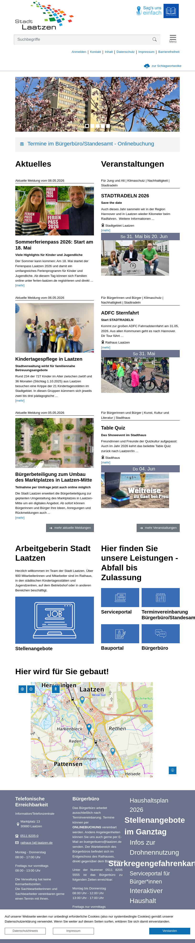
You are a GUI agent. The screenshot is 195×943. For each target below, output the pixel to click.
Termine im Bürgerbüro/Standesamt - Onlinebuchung (90, 143)
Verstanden (170, 931)
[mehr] (20, 285)
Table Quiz (113, 427)
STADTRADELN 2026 (125, 195)
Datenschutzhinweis (25, 931)
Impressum (74, 931)
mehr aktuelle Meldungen (72, 527)
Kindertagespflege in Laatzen (48, 359)
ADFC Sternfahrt (120, 312)
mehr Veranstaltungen (161, 527)
